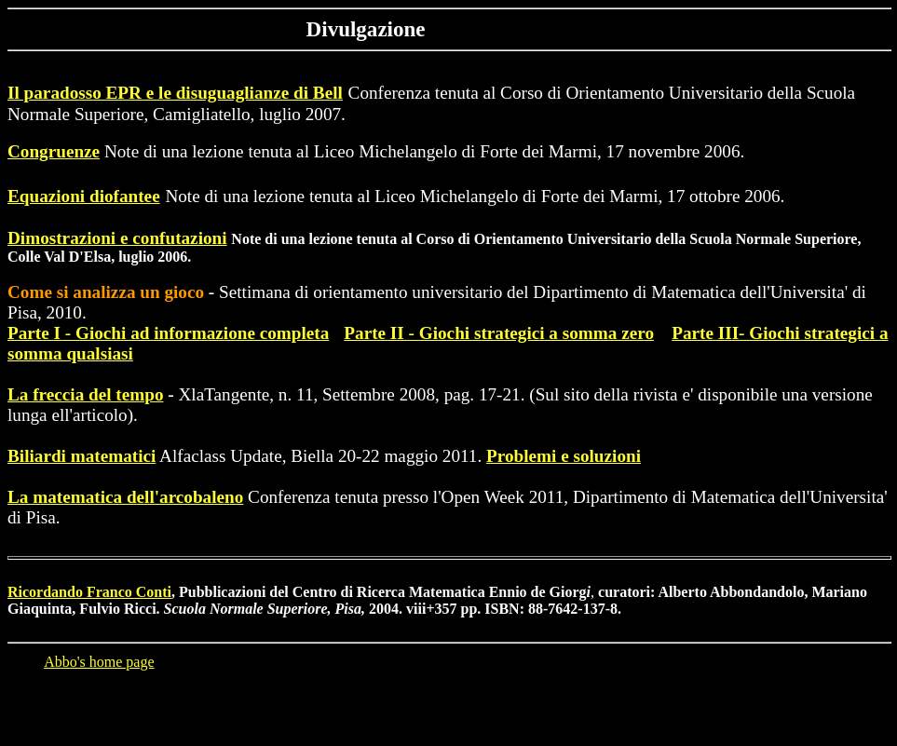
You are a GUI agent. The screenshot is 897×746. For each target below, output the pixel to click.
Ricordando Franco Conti (89, 592)
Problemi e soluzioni (563, 456)
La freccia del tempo (85, 394)
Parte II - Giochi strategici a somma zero (499, 333)
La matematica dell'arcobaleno (125, 497)
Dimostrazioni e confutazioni (117, 238)
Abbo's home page (99, 662)
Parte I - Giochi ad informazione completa (168, 333)
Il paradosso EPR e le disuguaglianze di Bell (175, 92)
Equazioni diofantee (83, 196)
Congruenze (53, 151)
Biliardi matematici (81, 456)
